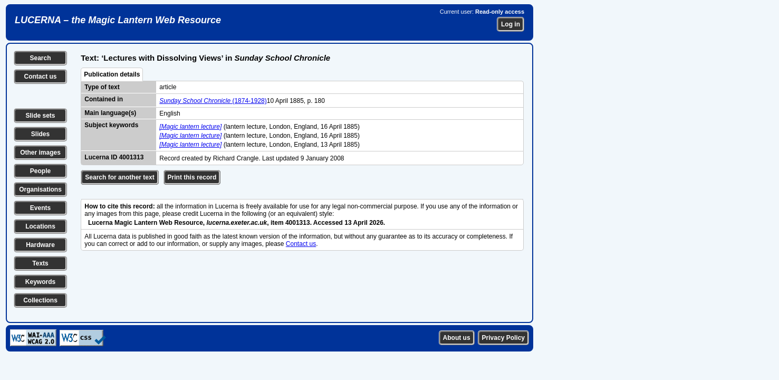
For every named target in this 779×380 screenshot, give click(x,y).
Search (40, 58)
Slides (40, 134)
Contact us (40, 76)
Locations (40, 226)
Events (40, 208)
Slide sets (40, 115)
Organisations (40, 189)
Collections (40, 300)
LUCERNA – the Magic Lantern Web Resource (118, 20)
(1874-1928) (212, 100)
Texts (40, 263)
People (40, 171)
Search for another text (119, 177)
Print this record (192, 177)
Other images (40, 152)
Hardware (40, 245)
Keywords (40, 282)
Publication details (112, 74)
